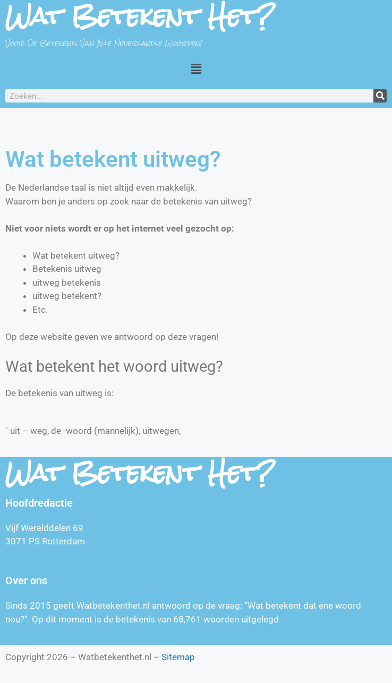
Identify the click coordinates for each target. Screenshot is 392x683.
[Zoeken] (380, 96)
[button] (196, 68)
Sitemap (178, 657)
